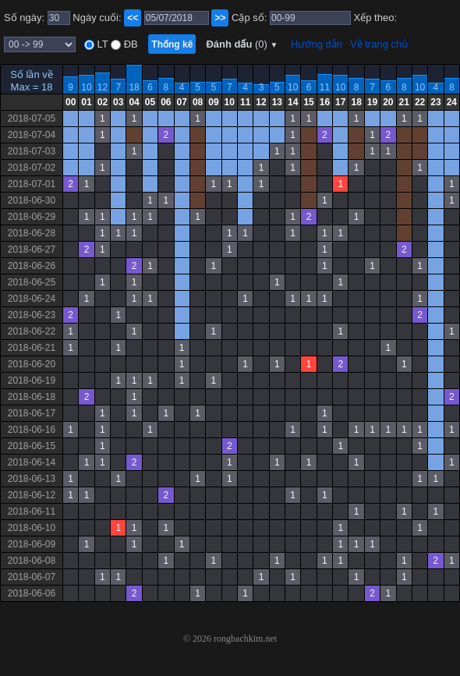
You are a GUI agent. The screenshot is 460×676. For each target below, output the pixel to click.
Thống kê (172, 44)
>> (219, 17)
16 (325, 102)
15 (308, 102)
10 (86, 87)
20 (388, 102)
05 (150, 102)
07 (182, 102)
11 (325, 87)
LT (101, 44)
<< (132, 17)
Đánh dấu (242, 44)
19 (372, 102)
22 (420, 102)
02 (102, 102)
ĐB (129, 44)
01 (86, 102)
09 (213, 102)
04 (134, 102)
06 (166, 102)
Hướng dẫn (316, 44)
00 (70, 102)
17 (340, 102)
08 (198, 102)
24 (452, 102)
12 (102, 87)
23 (435, 102)
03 (118, 102)
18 (134, 87)
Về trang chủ (379, 44)
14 (293, 102)
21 (404, 102)
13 (277, 102)
